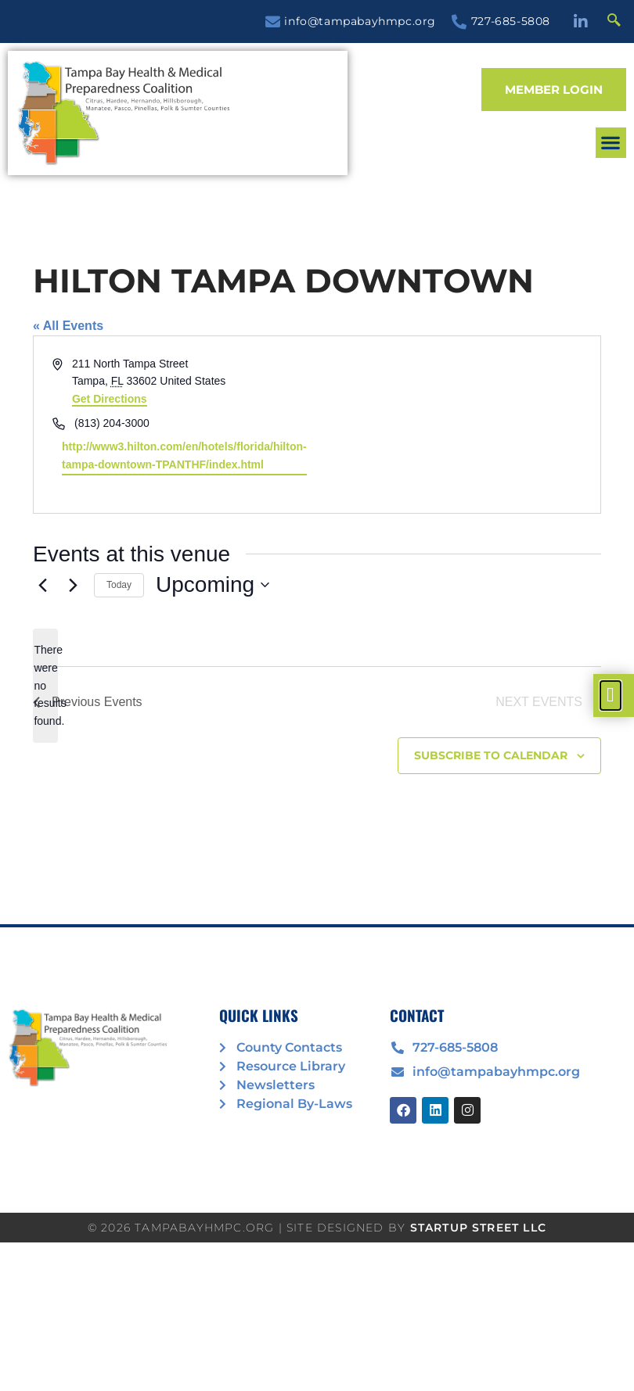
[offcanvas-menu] (610, 695)
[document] (317, 695)
